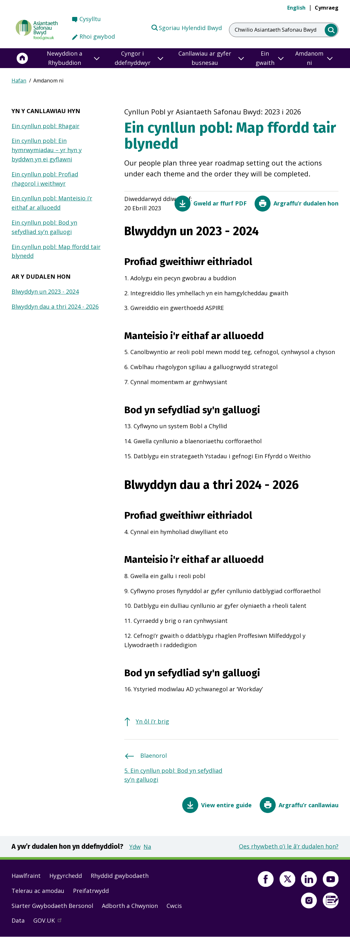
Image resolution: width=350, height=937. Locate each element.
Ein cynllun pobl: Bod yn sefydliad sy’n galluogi (44, 227)
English (296, 7)
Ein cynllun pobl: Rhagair (45, 126)
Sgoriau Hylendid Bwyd (186, 27)
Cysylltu (90, 19)
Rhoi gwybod (97, 36)
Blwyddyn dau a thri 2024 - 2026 (55, 306)
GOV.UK (50, 922)
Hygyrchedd (65, 875)
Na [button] (147, 846)
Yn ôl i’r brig (152, 721)
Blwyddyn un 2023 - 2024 (45, 291)
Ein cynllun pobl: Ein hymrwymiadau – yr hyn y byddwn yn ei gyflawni (47, 150)
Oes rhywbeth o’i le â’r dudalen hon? (288, 846)
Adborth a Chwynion (130, 906)
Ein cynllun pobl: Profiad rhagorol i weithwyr (45, 178)
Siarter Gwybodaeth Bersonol (52, 906)
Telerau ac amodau (38, 890)
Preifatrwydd (91, 890)
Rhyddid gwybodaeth (120, 875)
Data (18, 920)
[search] (331, 30)
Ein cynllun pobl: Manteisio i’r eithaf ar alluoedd (52, 202)
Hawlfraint (26, 875)
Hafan (19, 80)
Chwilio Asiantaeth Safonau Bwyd (275, 29)
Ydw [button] (135, 846)
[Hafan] (22, 58)
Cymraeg (326, 7)
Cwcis (174, 906)
